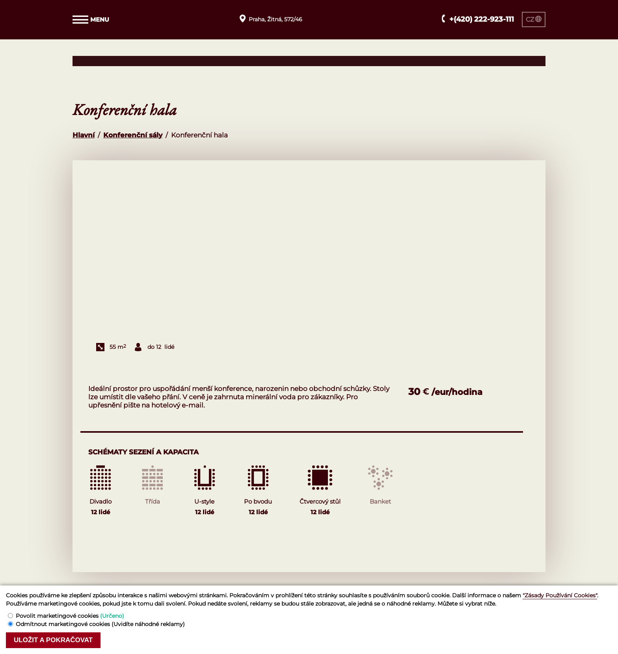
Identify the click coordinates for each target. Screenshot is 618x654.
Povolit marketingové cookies (70, 615)
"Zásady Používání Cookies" (560, 595)
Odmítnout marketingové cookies (100, 624)
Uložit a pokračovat (53, 640)
